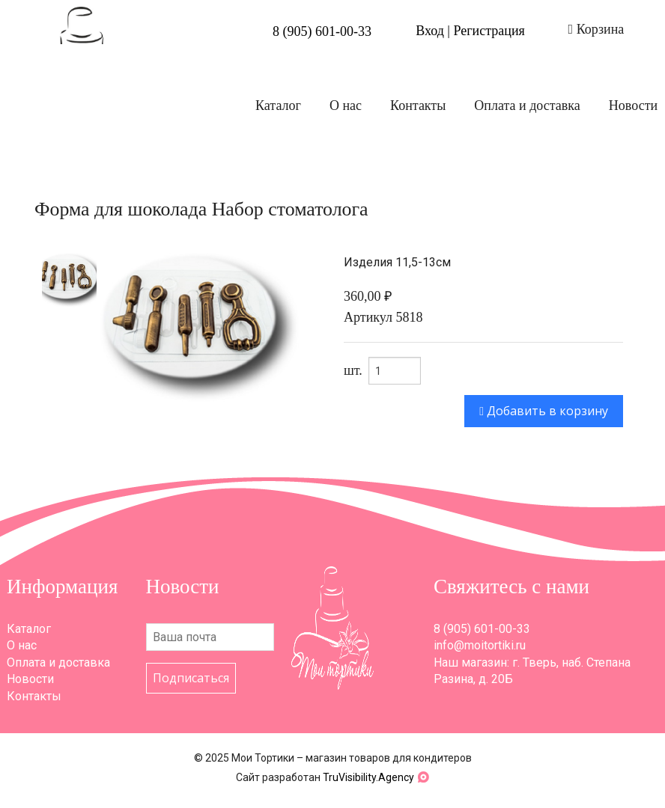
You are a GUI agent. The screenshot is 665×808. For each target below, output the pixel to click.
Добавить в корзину (543, 411)
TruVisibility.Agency (368, 777)
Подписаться (191, 678)
